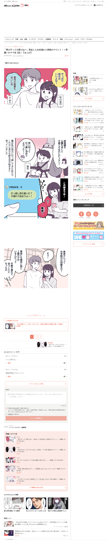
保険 (25, 39)
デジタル (89, 39)
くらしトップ (9, 39)
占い (88, 1)
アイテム (40, 39)
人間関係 (48, 39)
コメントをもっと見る (36, 384)
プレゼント (93, 1)
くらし (69, 1)
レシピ (73, 1)
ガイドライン (20, 411)
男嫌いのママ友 (18, 46)
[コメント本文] (36, 397)
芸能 (61, 39)
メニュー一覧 (100, 1)
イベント (55, 39)
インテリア (32, 39)
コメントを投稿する (36, 418)
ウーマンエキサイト (18, 55)
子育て (64, 1)
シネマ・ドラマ (80, 39)
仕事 (16, 39)
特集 (74, 73)
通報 (65, 356)
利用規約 (10, 414)
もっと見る (88, 98)
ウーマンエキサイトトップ (83, 5)
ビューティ (79, 1)
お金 (21, 39)
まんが (84, 1)
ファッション (68, 39)
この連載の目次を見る (36, 487)
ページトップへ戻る (88, 244)
